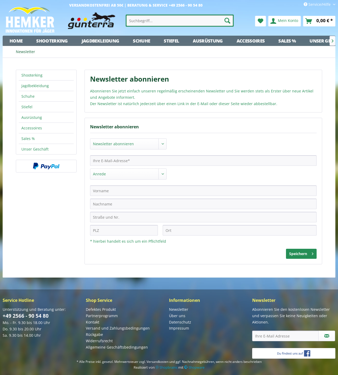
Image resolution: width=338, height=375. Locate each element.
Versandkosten (157, 361)
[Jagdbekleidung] (100, 41)
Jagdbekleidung (35, 85)
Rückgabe (94, 334)
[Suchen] (227, 20)
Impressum (179, 328)
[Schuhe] (141, 41)
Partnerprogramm (102, 315)
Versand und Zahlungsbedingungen (118, 328)
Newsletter (178, 309)
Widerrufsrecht (99, 340)
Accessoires (31, 127)
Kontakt (92, 322)
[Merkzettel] (260, 21)
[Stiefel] (171, 41)
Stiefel (26, 106)
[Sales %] (287, 41)
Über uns (177, 315)
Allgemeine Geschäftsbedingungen (117, 347)
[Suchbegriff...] (179, 20)
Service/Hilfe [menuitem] (318, 4)
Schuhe (28, 96)
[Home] (16, 41)
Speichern (301, 253)
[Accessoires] (251, 41)
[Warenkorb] (319, 21)
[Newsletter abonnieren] (326, 336)
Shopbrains (166, 367)
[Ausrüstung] (207, 41)
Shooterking (32, 75)
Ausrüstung (31, 117)
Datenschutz (180, 322)
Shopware (194, 367)
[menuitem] (180, 21)
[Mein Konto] (284, 21)
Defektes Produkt (101, 309)
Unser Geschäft (35, 149)
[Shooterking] (52, 41)
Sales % (28, 138)
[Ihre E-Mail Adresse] (285, 336)
